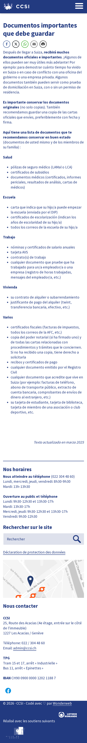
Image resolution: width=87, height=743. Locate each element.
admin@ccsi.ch (24, 648)
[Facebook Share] (6, 44)
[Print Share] (43, 44)
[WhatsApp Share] (24, 44)
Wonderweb (62, 703)
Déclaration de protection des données (34, 552)
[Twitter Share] (15, 44)
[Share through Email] (34, 44)
